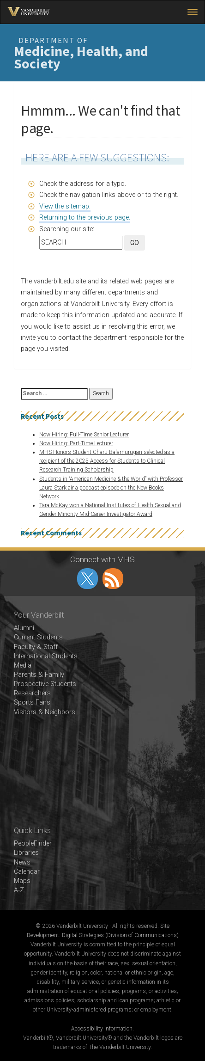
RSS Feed (112, 578)
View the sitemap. (64, 206)
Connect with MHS (102, 559)
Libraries (26, 853)
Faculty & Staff (36, 647)
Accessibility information (102, 1028)
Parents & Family (39, 675)
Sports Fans (32, 702)
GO (134, 242)
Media (22, 665)
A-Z (19, 890)
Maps (22, 881)
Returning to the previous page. (84, 217)
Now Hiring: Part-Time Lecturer (76, 443)
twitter (87, 578)
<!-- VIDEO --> (102, 772)
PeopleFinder (33, 843)
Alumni (24, 628)
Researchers (32, 693)
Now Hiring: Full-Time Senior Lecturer (84, 434)
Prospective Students (45, 684)
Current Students (38, 637)
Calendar (27, 872)
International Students (46, 656)
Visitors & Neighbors (44, 712)
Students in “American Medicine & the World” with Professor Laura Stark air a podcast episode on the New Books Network (111, 488)
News (22, 862)
